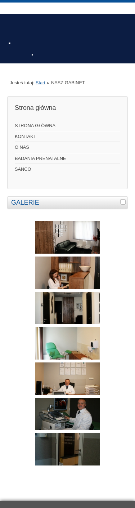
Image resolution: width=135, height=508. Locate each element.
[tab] (123, 202)
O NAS (22, 147)
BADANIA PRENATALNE (40, 158)
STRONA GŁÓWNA (35, 125)
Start (40, 82)
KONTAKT (25, 136)
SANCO (23, 169)
